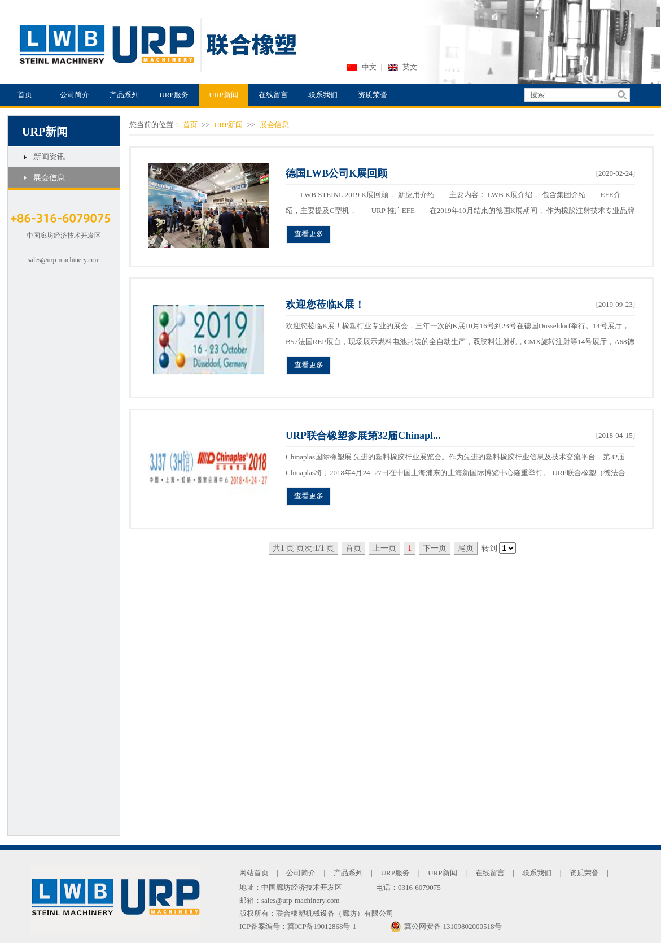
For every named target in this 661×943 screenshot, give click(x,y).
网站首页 (254, 872)
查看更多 (308, 233)
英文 (409, 67)
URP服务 (173, 94)
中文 (369, 67)
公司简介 (74, 94)
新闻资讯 (49, 157)
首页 (24, 94)
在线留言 (273, 94)
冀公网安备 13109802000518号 (445, 926)
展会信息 (49, 177)
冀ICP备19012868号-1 (321, 926)
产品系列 (124, 94)
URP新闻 (223, 94)
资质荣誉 (372, 94)
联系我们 (323, 94)
